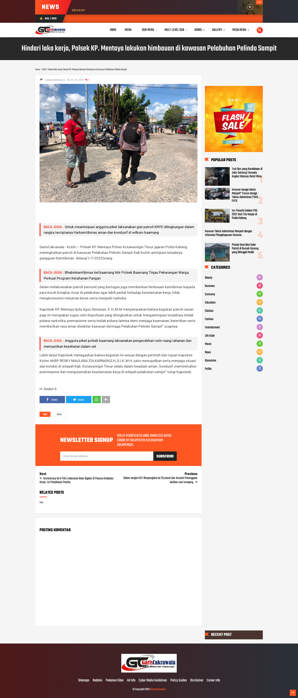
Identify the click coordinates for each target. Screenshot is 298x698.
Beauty (208, 277)
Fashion (209, 319)
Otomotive (210, 360)
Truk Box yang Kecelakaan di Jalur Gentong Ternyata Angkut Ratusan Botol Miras (247, 172)
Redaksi (97, 680)
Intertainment (212, 327)
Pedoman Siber (115, 680)
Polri (59, 415)
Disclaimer (196, 680)
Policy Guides (178, 680)
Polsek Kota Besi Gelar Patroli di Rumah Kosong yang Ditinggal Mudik (245, 248)
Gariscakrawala (158, 689)
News (208, 352)
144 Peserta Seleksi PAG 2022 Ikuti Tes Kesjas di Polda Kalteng (244, 214)
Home (113, 30)
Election (209, 310)
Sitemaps (83, 680)
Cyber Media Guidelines (153, 680)
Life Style (210, 335)
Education (210, 302)
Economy (210, 294)
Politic (208, 368)
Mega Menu (239, 30)
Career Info (213, 680)
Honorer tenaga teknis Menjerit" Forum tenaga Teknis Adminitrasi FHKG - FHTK (246, 195)
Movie (208, 344)
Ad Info (131, 680)
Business (210, 286)
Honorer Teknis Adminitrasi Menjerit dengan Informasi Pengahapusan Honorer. (228, 233)
